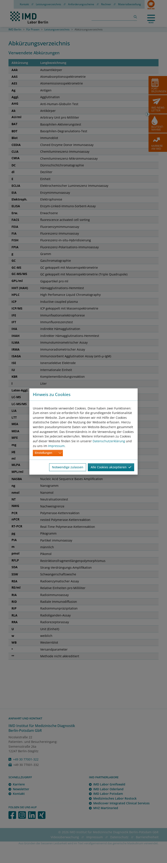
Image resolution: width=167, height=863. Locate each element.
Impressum (56, 446)
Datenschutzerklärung (109, 441)
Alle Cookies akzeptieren (111, 467)
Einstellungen (43, 453)
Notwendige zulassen (67, 467)
